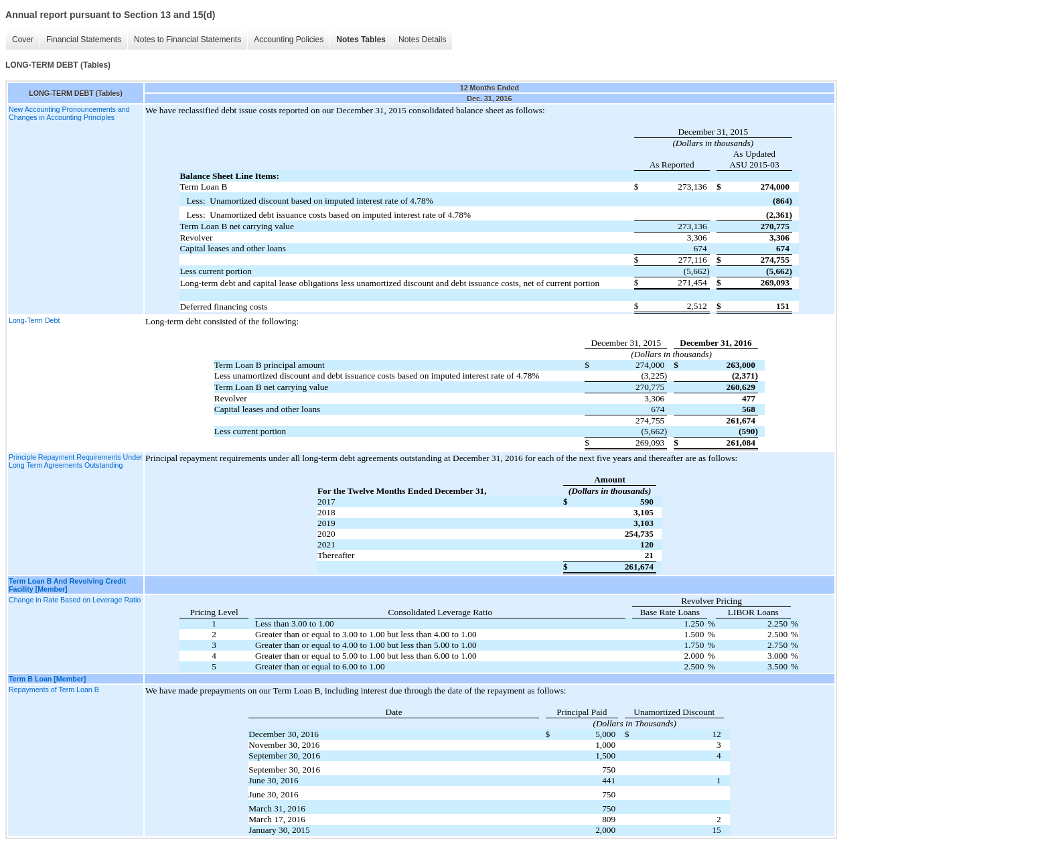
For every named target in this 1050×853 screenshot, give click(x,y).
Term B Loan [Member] (47, 679)
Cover (22, 39)
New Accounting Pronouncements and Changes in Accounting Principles (69, 113)
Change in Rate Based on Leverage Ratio (75, 600)
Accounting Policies (288, 39)
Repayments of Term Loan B (54, 689)
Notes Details (422, 39)
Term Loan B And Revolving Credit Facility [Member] (67, 585)
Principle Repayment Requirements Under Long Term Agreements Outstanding (76, 461)
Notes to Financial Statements (187, 39)
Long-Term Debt (34, 320)
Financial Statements (83, 39)
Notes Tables (361, 39)
